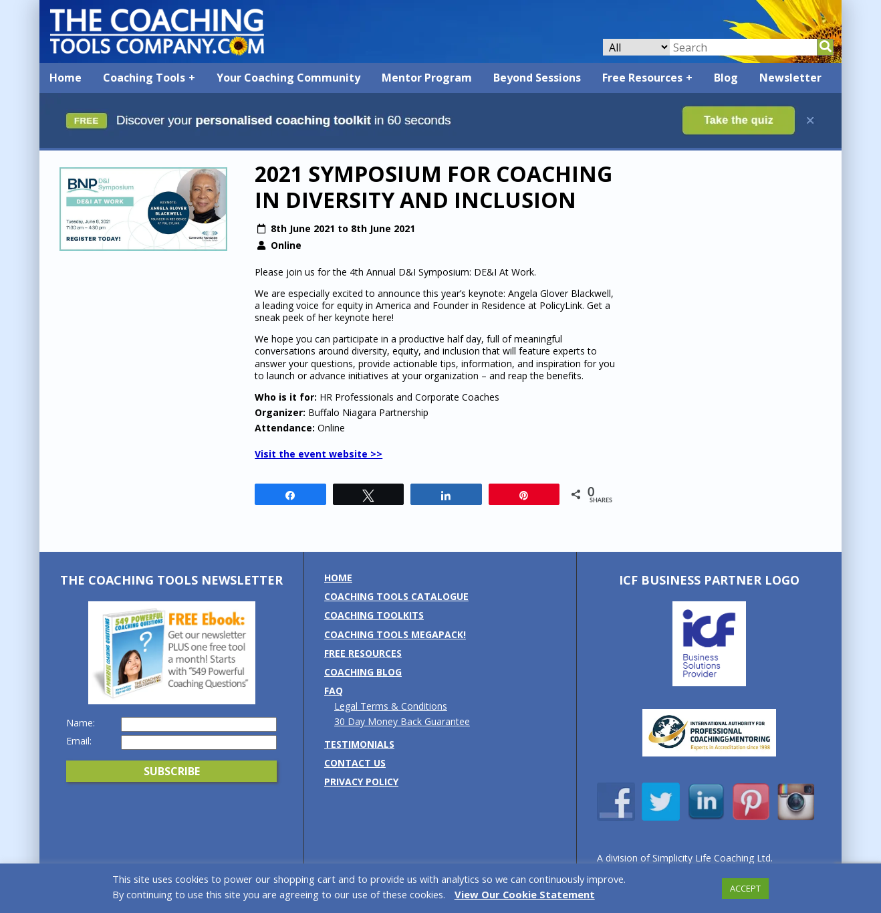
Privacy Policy (361, 781)
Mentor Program (427, 77)
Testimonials (359, 744)
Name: (80, 723)
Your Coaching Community (288, 77)
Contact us (355, 762)
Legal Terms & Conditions (390, 706)
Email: (79, 741)
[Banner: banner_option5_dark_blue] (440, 144)
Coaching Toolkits (374, 615)
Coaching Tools (144, 77)
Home (65, 77)
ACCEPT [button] (745, 888)
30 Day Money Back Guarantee (402, 721)
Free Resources (642, 77)
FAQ (333, 690)
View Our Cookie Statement (525, 894)
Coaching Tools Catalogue (396, 596)
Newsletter (790, 77)
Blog (726, 77)
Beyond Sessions (537, 77)
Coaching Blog (363, 672)
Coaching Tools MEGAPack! (395, 634)
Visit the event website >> (318, 453)
